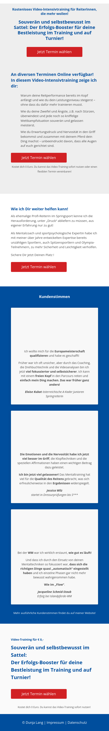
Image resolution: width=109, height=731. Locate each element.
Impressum (55, 722)
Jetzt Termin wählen (54, 51)
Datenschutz (77, 722)
